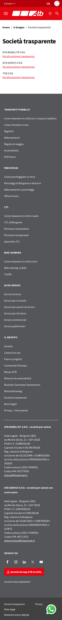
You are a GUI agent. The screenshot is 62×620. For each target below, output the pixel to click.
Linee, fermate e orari (16, 124)
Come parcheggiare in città (19, 176)
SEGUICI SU (11, 553)
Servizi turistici (12, 294)
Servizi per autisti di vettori (19, 307)
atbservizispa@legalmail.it (19, 540)
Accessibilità (11, 150)
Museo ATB (10, 372)
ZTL (6, 207)
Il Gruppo (18, 27)
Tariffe (8, 274)
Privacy (39, 604)
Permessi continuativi (16, 228)
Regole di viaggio (14, 144)
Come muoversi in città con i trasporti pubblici (30, 118)
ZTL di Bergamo (13, 222)
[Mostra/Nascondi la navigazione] (6, 13)
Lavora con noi (12, 352)
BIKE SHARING (12, 252)
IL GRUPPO (10, 337)
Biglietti (9, 131)
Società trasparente (15, 397)
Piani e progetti (13, 359)
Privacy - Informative (16, 410)
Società (8, 346)
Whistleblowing (13, 391)
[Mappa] (51, 13)
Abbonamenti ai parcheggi (19, 189)
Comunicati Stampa (15, 365)
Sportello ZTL (12, 241)
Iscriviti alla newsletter (17, 581)
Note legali (10, 404)
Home (6, 27)
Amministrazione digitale (16, 614)
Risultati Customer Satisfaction (22, 384)
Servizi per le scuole (15, 300)
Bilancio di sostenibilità (17, 378)
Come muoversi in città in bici (20, 261)
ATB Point (10, 156)
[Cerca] (57, 13)
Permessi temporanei (16, 235)
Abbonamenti (12, 137)
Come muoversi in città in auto (21, 216)
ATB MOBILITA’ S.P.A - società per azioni (27, 426)
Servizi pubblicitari (14, 326)
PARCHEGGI (11, 168)
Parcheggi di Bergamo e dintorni (22, 183)
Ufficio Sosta (11, 196)
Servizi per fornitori (15, 313)
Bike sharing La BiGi (15, 267)
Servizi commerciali (15, 319)
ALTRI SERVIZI (12, 285)
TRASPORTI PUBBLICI (17, 109)
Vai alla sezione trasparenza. (18, 56)
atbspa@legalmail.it (16, 475)
